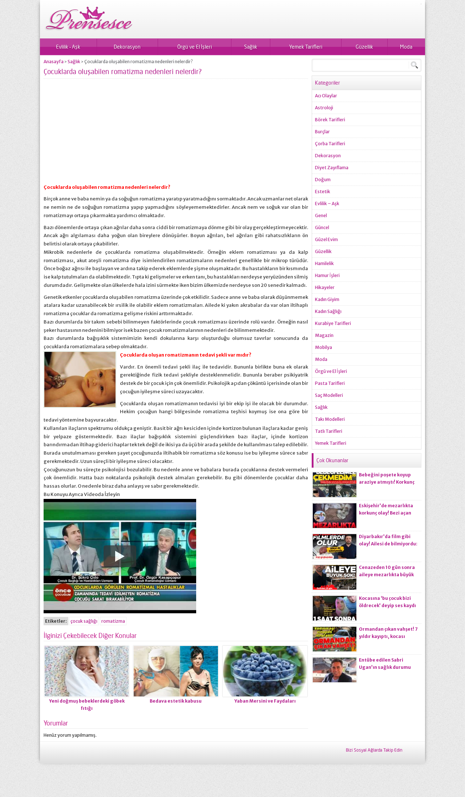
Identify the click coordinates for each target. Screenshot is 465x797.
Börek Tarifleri (330, 119)
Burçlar (322, 131)
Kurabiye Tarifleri (333, 323)
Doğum (323, 179)
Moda (406, 47)
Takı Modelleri (330, 419)
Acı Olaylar (326, 95)
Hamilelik (324, 263)
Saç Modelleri (329, 395)
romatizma (113, 621)
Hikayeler (325, 287)
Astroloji (324, 107)
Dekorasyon (127, 47)
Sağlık (250, 47)
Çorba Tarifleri (330, 143)
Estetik (322, 191)
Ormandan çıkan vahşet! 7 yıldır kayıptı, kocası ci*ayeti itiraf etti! (388, 636)
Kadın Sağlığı (328, 311)
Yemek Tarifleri (305, 47)
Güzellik (364, 47)
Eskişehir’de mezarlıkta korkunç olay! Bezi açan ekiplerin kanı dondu (386, 513)
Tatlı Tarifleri (328, 431)
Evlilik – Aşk (68, 47)
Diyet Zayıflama (331, 167)
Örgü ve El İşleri (194, 47)
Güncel (322, 227)
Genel (321, 215)
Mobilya (323, 347)
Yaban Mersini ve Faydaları (265, 701)
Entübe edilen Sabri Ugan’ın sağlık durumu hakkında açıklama (385, 667)
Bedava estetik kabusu (176, 701)
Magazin (324, 335)
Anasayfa (54, 61)
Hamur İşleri (327, 275)
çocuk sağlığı (83, 621)
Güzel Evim (326, 239)
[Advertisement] (176, 134)
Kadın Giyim (327, 299)
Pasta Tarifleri (330, 383)
